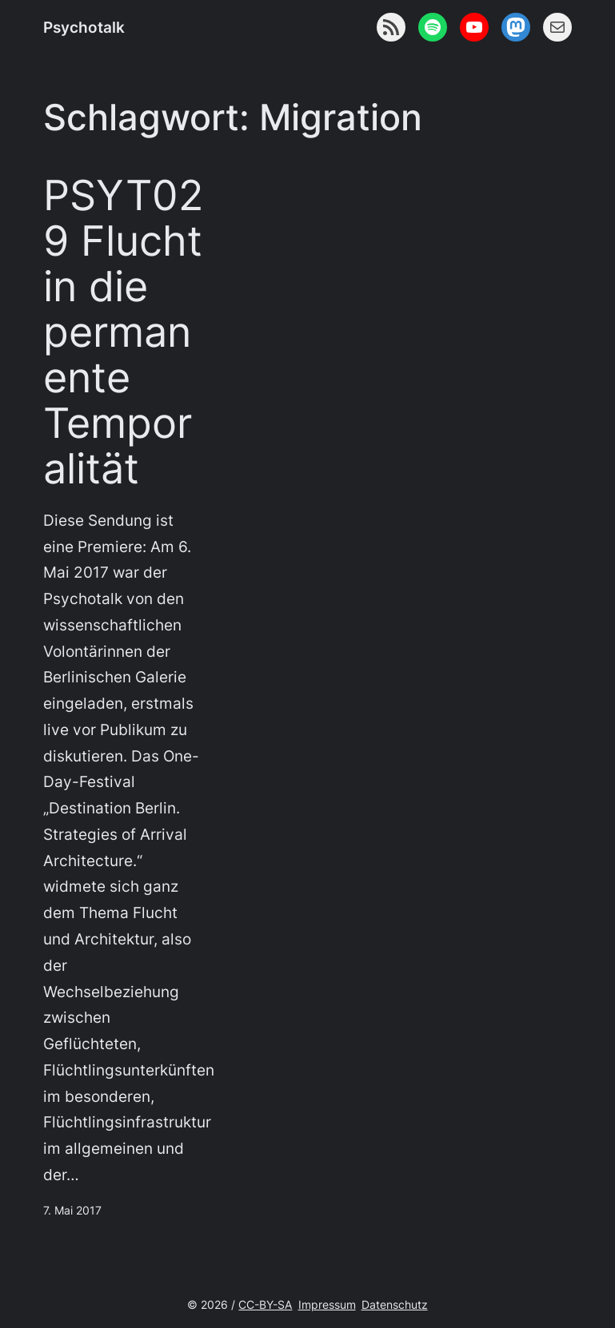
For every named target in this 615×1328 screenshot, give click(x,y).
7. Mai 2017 (72, 1210)
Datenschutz (394, 1304)
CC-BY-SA (265, 1304)
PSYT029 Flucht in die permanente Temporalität (123, 332)
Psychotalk (84, 27)
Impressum (327, 1304)
